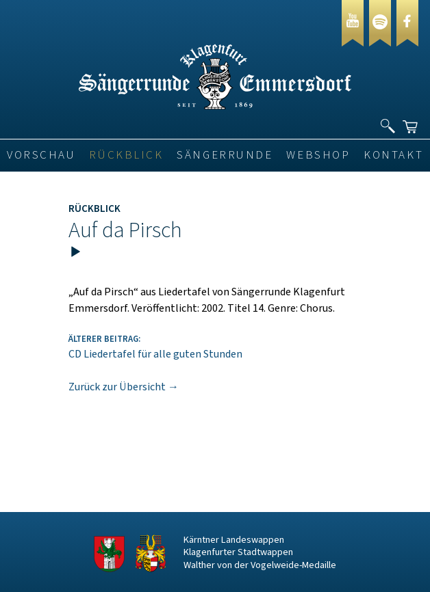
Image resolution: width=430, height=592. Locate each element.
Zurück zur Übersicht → (123, 386)
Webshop (318, 155)
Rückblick (126, 155)
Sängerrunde (225, 155)
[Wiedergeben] (75, 252)
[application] (215, 259)
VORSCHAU (41, 155)
